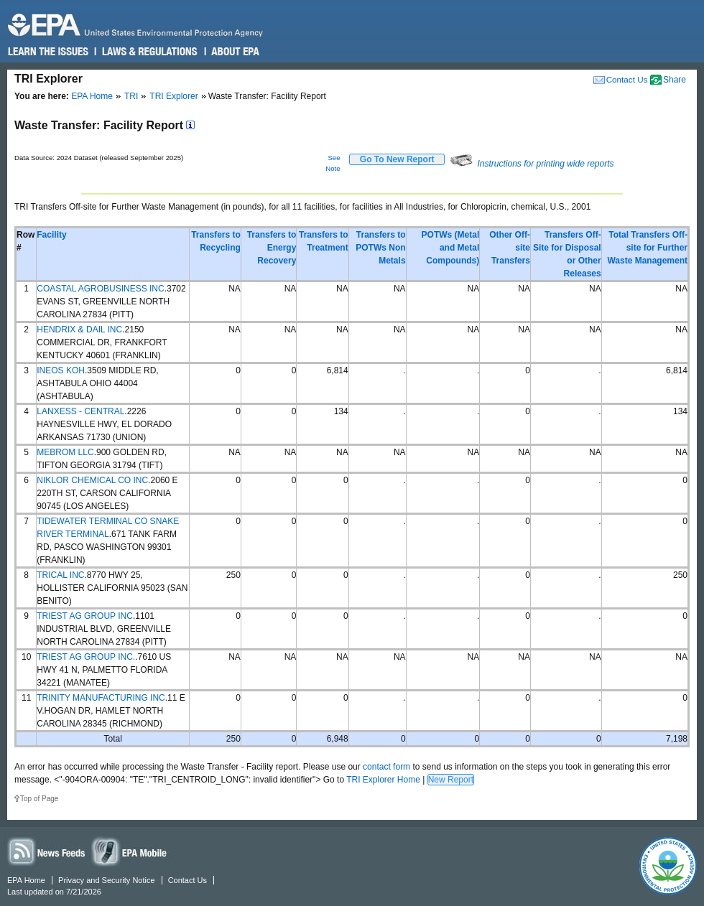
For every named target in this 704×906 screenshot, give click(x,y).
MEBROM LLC (65, 452)
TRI (131, 96)
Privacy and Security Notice (106, 880)
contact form (386, 767)
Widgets (130, 851)
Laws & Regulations (148, 51)
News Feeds (47, 851)
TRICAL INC (60, 575)
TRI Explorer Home (383, 780)
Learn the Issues (48, 51)
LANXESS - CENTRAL (80, 411)
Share (674, 80)
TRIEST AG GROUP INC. (86, 657)
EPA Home (92, 96)
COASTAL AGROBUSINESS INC (100, 289)
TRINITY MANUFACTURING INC (101, 698)
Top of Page (39, 799)
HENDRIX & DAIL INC (79, 329)
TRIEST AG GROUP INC (85, 616)
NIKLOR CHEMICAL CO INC (92, 480)
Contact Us (627, 79)
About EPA (234, 51)
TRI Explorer (173, 96)
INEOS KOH (61, 370)
